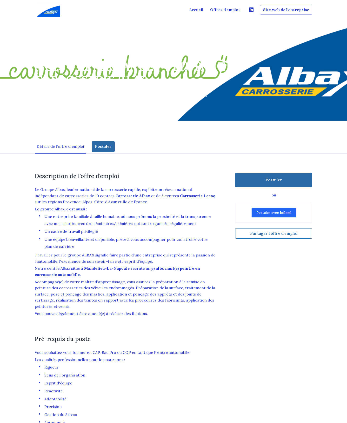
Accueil (196, 9)
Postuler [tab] (103, 146)
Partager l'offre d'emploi (274, 233)
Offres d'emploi (225, 9)
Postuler (274, 179)
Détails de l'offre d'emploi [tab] (60, 146)
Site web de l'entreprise (286, 9)
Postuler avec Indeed (273, 212)
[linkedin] (251, 9)
